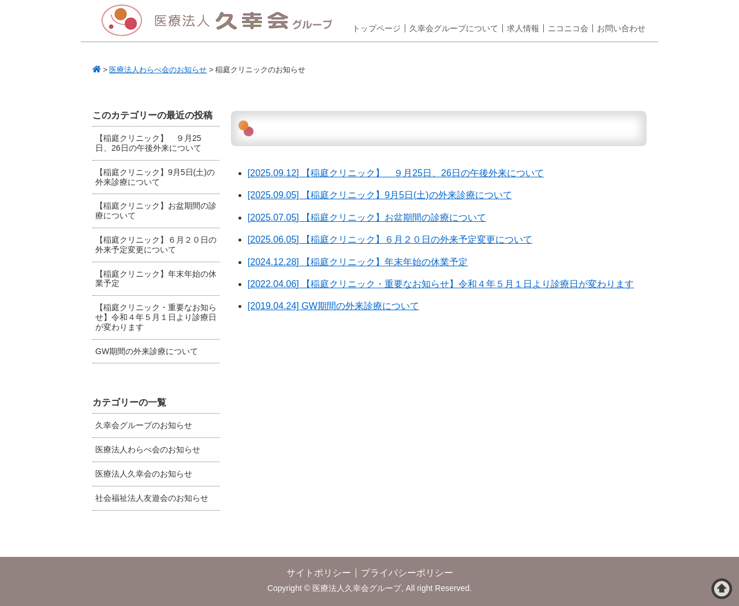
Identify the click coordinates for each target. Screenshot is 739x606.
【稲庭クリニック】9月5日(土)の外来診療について (155, 177)
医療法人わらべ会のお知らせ (147, 449)
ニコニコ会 (568, 28)
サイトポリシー (318, 573)
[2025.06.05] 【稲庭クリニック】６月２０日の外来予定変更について (390, 239)
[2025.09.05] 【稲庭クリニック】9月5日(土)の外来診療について (380, 195)
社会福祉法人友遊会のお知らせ (151, 498)
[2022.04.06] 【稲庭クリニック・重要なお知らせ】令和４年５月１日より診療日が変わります (441, 284)
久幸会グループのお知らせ (143, 425)
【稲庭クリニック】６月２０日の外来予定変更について (156, 244)
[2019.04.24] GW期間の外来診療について (333, 306)
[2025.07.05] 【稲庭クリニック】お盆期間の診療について (367, 217)
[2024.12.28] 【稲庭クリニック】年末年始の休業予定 (358, 262)
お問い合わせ (621, 28)
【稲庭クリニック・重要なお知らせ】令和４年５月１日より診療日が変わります (156, 317)
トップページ (376, 28)
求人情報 (523, 28)
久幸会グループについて (453, 28)
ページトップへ (721, 588)
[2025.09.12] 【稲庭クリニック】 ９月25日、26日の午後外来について (396, 173)
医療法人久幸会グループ (221, 21)
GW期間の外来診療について (146, 351)
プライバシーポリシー (407, 573)
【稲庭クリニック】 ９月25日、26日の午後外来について (148, 143)
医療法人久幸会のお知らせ (143, 473)
